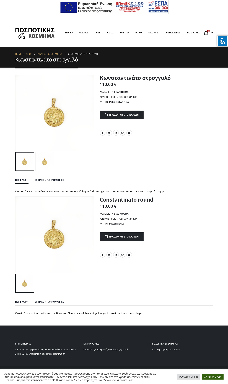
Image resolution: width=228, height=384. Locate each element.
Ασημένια (118, 223)
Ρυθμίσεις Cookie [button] (188, 376)
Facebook (102, 133)
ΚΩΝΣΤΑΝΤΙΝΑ (120, 101)
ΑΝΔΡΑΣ (83, 32)
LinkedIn (116, 133)
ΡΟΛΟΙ (138, 32)
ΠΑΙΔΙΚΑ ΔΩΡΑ (172, 32)
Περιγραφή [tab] (21, 180)
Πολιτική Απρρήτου (161, 349)
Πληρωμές (114, 349)
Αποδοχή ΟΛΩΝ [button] (212, 376)
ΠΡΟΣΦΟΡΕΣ (193, 32)
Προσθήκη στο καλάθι (124, 114)
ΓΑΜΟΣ (110, 32)
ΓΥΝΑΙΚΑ (68, 32)
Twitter (109, 133)
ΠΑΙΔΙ (97, 32)
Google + (122, 133)
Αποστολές (89, 349)
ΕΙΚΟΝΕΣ (153, 32)
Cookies (176, 349)
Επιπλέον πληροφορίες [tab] (49, 180)
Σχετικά (124, 349)
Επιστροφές (101, 349)
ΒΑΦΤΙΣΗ (124, 32)
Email (129, 133)
